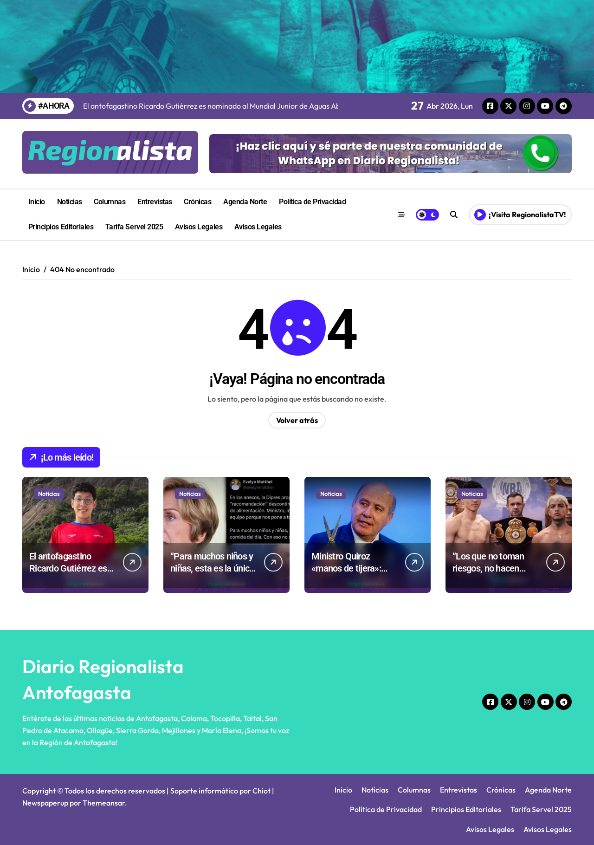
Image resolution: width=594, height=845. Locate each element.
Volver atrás (297, 420)
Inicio (36, 201)
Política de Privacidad (312, 201)
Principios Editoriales (60, 226)
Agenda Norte (245, 201)
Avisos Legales (198, 226)
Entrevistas (154, 201)
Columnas (109, 201)
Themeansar (104, 802)
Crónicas (197, 201)
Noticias (69, 201)
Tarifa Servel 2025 (134, 226)
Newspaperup (45, 802)
